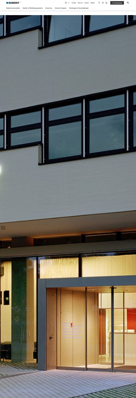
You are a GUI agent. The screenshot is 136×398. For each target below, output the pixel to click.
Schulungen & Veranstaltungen (79, 8)
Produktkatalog (117, 3)
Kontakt (74, 3)
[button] (99, 3)
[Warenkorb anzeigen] (106, 3)
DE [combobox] (67, 3)
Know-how (48, 8)
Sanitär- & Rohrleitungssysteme (33, 8)
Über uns (80, 3)
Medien (93, 3)
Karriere (86, 3)
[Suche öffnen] (99, 3)
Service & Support (60, 8)
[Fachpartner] (103, 3)
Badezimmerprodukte (13, 8)
